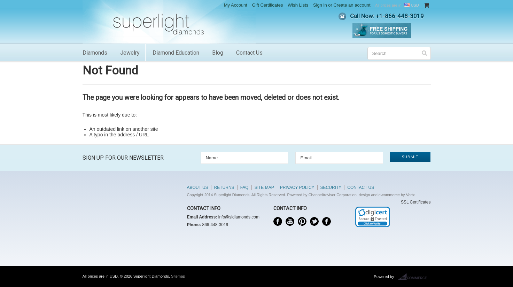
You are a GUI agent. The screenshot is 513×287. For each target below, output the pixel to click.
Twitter (314, 221)
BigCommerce (414, 277)
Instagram (326, 221)
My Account (235, 5)
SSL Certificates (416, 202)
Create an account (351, 5)
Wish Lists (298, 5)
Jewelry (130, 52)
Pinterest (302, 221)
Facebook (277, 221)
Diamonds (95, 52)
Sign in (320, 5)
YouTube (290, 221)
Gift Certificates (267, 5)
